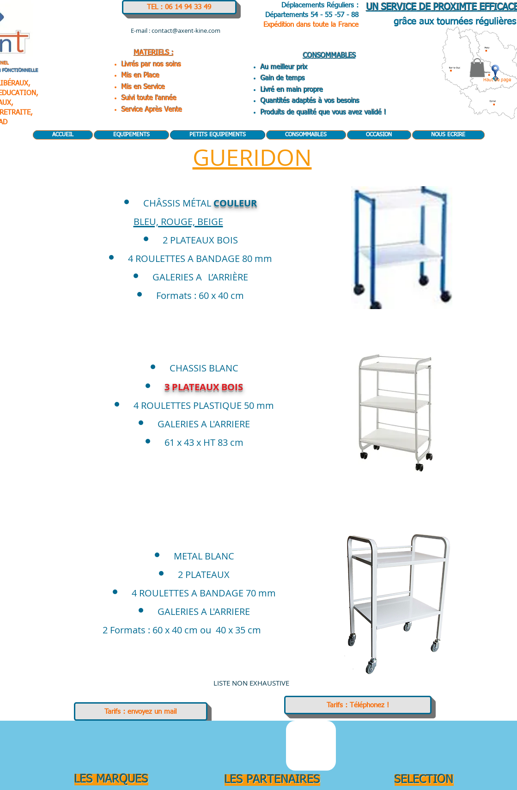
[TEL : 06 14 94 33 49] (179, 7)
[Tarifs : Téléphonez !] (358, 705)
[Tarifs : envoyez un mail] (140, 711)
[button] (477, 67)
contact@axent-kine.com (186, 30)
